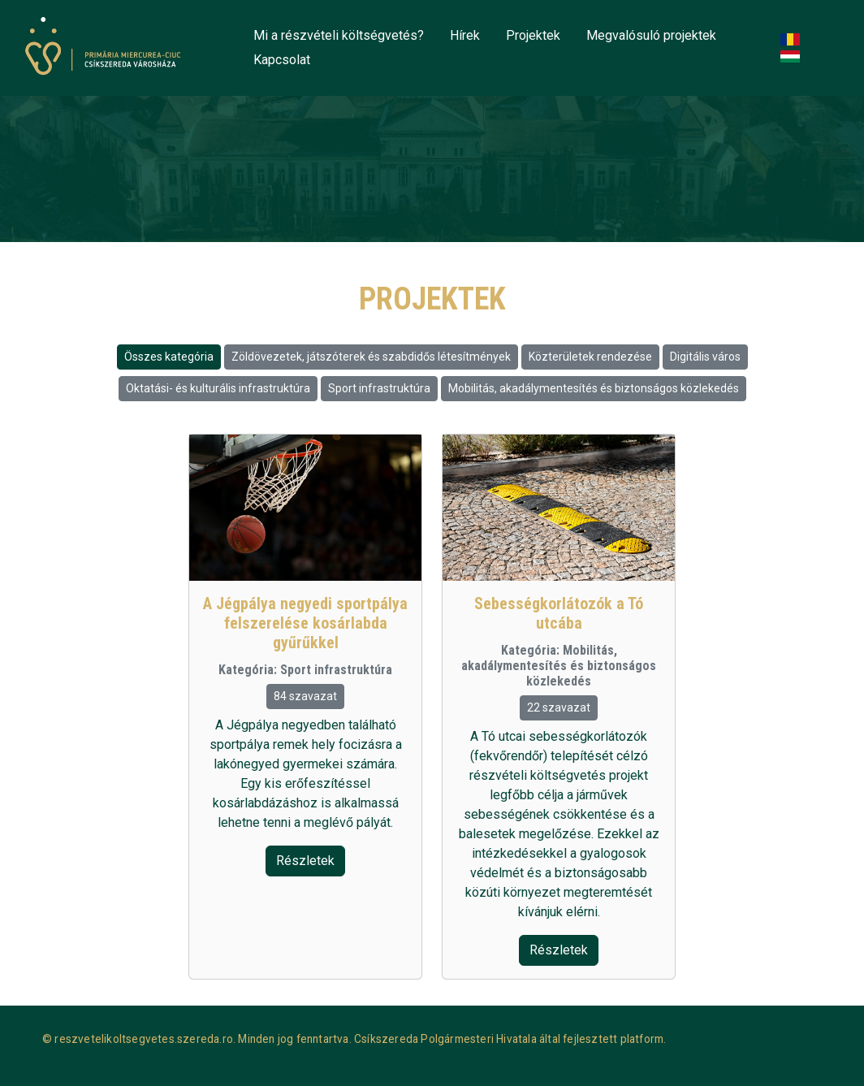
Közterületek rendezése (590, 356)
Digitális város (705, 356)
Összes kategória (169, 356)
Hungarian (793, 57)
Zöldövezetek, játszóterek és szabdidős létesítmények (371, 356)
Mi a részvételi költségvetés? (338, 35)
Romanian (793, 40)
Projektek (533, 35)
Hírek (465, 35)
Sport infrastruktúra (379, 388)
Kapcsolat (281, 59)
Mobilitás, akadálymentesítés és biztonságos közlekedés (593, 388)
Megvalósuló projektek (651, 35)
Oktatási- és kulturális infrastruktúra (218, 388)
